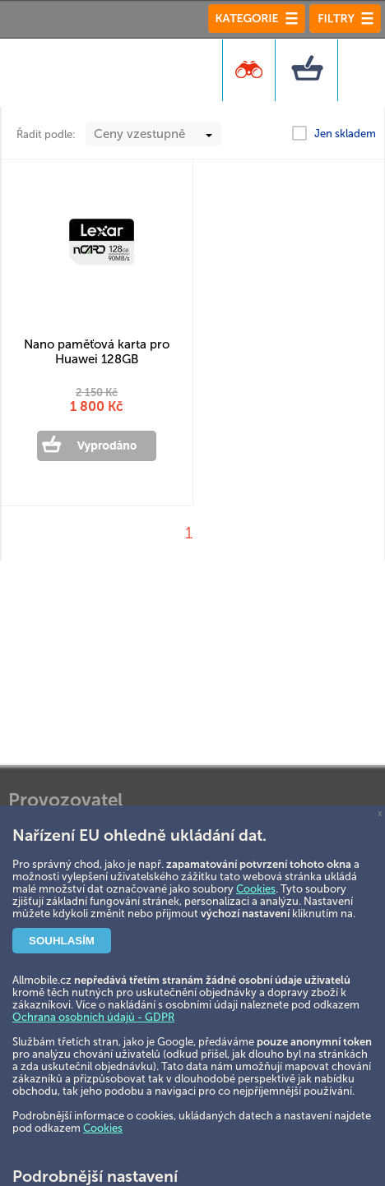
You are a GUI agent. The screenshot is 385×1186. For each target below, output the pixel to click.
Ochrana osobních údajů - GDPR (93, 1017)
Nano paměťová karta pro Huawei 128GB (96, 352)
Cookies (256, 889)
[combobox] (153, 134)
